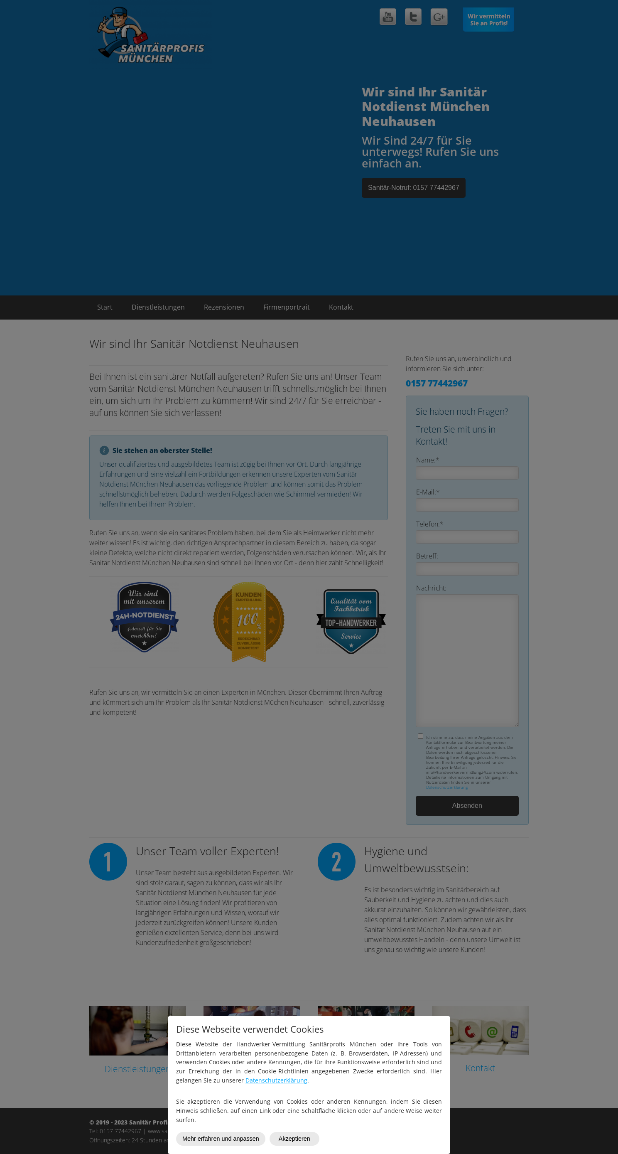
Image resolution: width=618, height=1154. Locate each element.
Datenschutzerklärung (276, 1080)
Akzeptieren (294, 1138)
